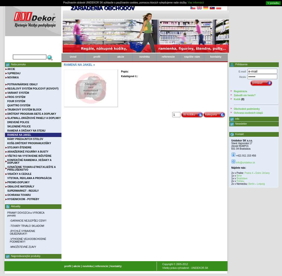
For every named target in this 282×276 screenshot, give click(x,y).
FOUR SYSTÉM (16, 101)
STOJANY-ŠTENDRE (19, 147)
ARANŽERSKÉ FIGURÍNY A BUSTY (28, 151)
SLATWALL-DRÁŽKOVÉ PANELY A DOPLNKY (34, 118)
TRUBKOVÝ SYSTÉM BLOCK (24, 109)
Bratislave (242, 178)
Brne (239, 175)
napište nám (192, 56)
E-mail (242, 71)
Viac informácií (196, 2)
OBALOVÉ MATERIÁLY (20, 186)
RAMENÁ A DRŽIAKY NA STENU (26, 130)
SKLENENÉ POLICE (19, 126)
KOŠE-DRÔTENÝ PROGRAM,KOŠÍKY (29, 143)
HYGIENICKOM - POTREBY (23, 199)
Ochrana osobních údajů (248, 113)
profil (96, 56)
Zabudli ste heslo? (245, 95)
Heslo (242, 77)
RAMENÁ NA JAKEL (78, 65)
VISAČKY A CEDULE (19, 174)
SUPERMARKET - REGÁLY (23, 190)
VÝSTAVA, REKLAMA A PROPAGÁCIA (29, 178)
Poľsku (240, 181)
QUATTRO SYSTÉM (18, 105)
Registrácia (240, 91)
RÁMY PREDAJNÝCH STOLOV (25, 139)
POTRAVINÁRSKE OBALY (22, 84)
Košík (237, 99)
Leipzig (261, 184)
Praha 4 (249, 173)
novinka (144, 56)
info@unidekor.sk (245, 162)
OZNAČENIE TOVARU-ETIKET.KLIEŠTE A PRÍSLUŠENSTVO (31, 168)
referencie (168, 56)
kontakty (215, 56)
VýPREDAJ (14, 73)
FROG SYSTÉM (16, 97)
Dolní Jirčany (262, 173)
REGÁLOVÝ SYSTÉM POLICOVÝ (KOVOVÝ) (33, 88)
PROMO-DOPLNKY (18, 182)
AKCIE (11, 69)
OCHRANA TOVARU (19, 195)
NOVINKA (13, 77)
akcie (120, 56)
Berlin (251, 184)
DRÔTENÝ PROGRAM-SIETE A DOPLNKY (31, 114)
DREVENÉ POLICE (18, 122)
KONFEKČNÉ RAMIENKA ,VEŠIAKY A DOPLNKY (29, 161)
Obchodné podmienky (247, 109)
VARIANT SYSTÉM (18, 93)
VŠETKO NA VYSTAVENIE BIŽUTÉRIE (29, 156)
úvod (73, 56)
